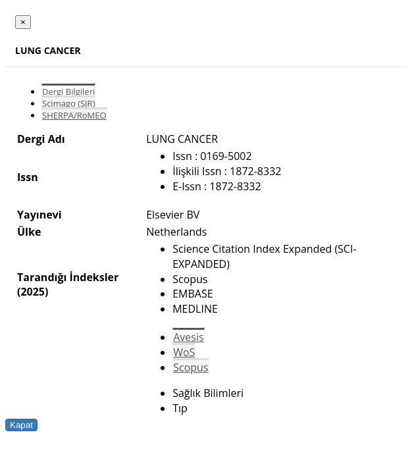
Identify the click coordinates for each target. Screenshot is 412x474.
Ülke (29, 231)
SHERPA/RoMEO (74, 115)
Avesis (188, 337)
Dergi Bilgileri (68, 91)
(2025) (32, 291)
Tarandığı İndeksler (67, 277)
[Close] (23, 22)
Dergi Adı (41, 139)
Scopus (190, 367)
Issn (27, 177)
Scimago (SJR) (68, 103)
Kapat (21, 425)
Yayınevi (39, 214)
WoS (184, 352)
